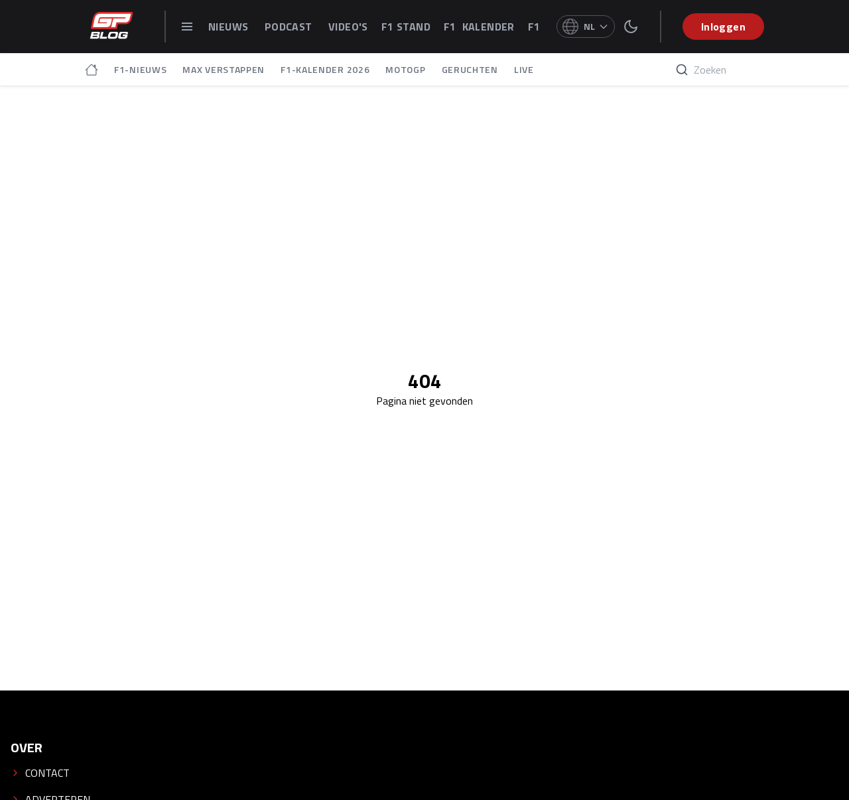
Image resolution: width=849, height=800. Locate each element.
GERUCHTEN (470, 69)
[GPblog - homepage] (111, 26)
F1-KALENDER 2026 (325, 69)
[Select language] (585, 26)
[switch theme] (631, 26)
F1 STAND (405, 26)
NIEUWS (229, 26)
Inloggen (723, 26)
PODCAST (290, 26)
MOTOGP (405, 69)
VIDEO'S (348, 26)
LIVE (524, 69)
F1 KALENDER (479, 26)
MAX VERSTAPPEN (223, 69)
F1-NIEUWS (140, 69)
